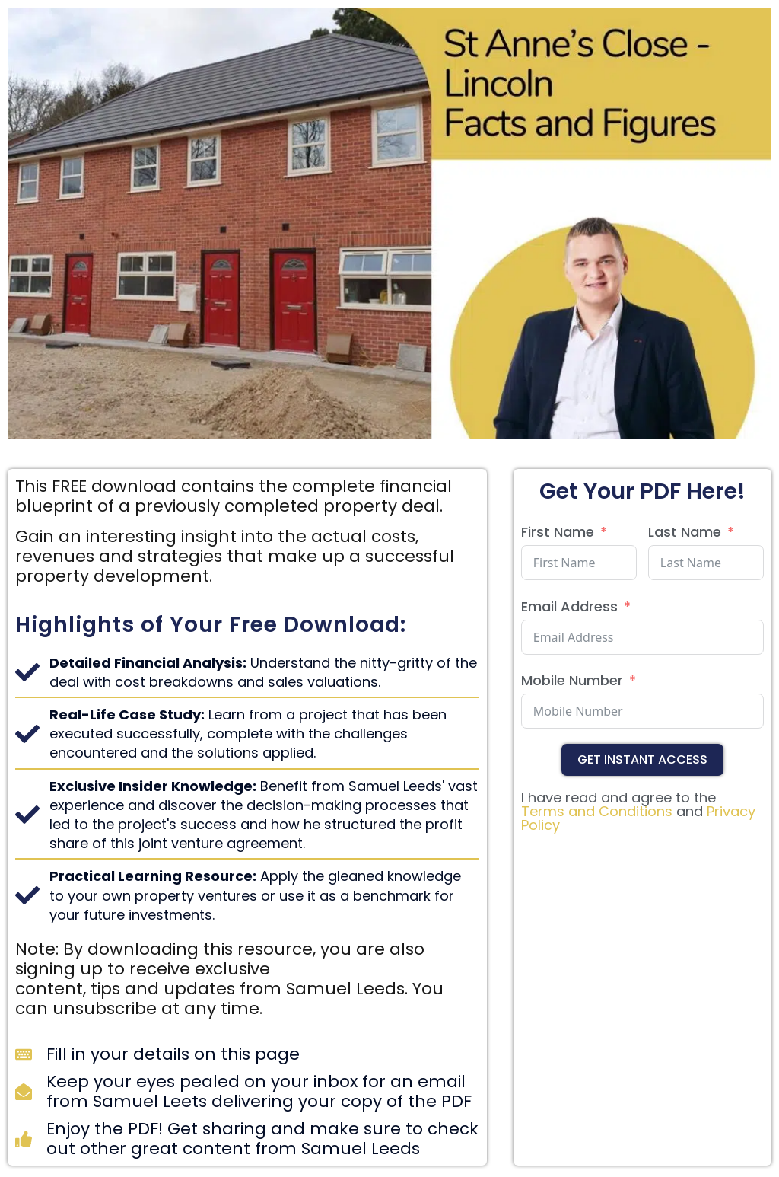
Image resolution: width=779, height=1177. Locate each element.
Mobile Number (572, 680)
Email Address (569, 606)
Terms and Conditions (596, 811)
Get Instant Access (642, 759)
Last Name (684, 531)
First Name (557, 531)
